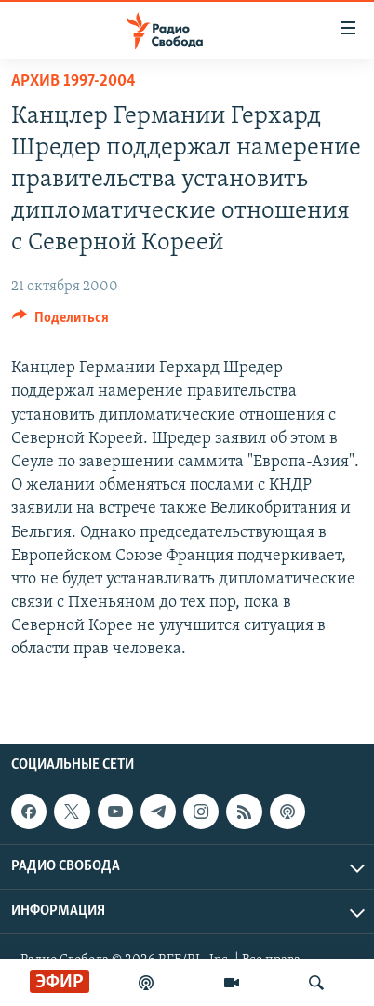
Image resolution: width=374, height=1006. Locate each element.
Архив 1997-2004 (73, 81)
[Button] (60, 322)
